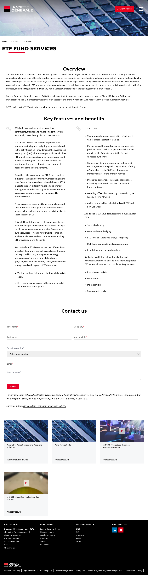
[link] (26, 442)
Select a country (15, 348)
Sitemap (16, 571)
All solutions (9, 548)
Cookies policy (46, 571)
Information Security (133, 571)
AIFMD (78, 538)
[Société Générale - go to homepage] (58, 9)
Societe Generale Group (50, 529)
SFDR (78, 529)
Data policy (80, 571)
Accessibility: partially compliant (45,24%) (105, 571)
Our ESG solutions (11, 541)
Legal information (30, 571)
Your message (14, 372)
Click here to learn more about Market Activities (106, 99)
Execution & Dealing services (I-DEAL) (19, 529)
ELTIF (78, 532)
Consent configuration (64, 571)
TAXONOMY (80, 535)
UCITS (78, 541)
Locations (44, 538)
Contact (7, 571)
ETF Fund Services (11, 538)
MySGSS (7, 545)
